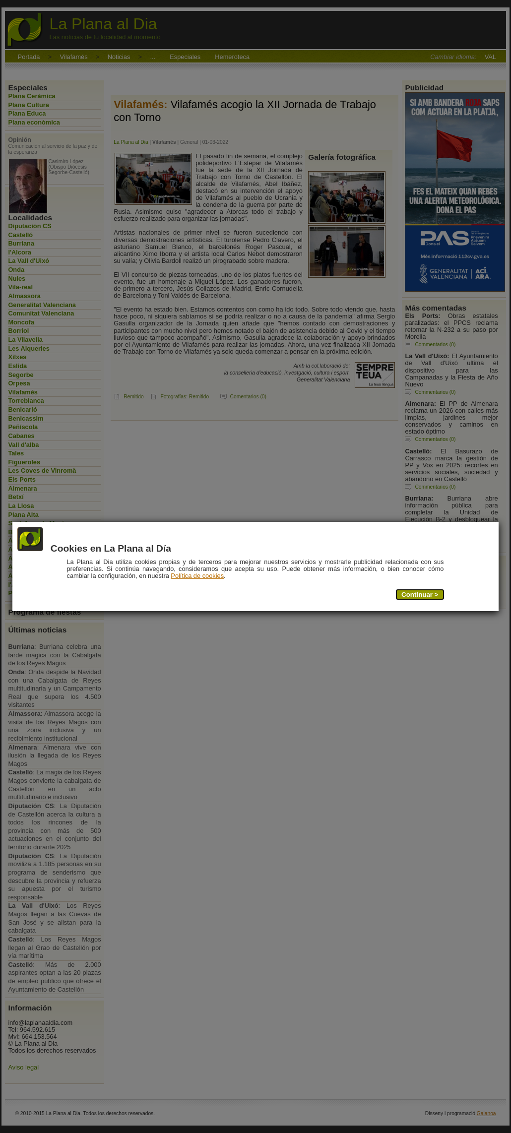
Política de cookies (197, 576)
